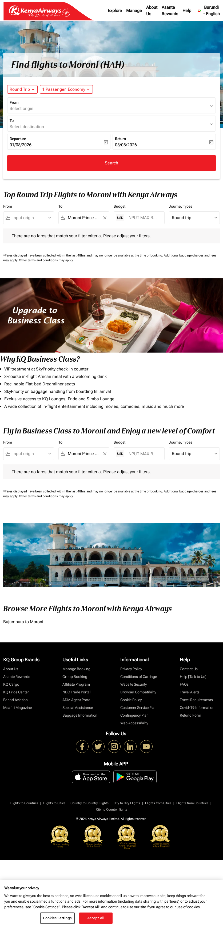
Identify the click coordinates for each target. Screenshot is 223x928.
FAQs (184, 684)
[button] (66, 89)
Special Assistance (77, 707)
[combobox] (31, 218)
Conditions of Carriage (138, 676)
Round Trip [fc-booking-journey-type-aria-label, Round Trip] (20, 89)
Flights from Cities (158, 803)
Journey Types (180, 206)
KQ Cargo (11, 684)
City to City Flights (127, 803)
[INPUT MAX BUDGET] (143, 217)
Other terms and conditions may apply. (46, 260)
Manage (134, 10)
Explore (115, 10)
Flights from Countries (192, 803)
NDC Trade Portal (76, 692)
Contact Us (189, 669)
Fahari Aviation (15, 700)
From (14, 102)
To (12, 121)
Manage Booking (76, 669)
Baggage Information (79, 715)
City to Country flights (111, 809)
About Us (151, 10)
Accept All (95, 917)
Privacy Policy (131, 669)
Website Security (133, 684)
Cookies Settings (57, 917)
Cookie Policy (131, 700)
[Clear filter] (104, 218)
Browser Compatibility (138, 692)
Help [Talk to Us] (193, 676)
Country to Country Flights (89, 803)
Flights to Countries (24, 803)
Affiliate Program (76, 684)
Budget (119, 206)
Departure (18, 139)
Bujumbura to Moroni (23, 621)
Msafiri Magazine (17, 707)
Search (111, 162)
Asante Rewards (170, 10)
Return (120, 139)
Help (186, 10)
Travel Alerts (190, 692)
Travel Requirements (196, 700)
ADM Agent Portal (76, 700)
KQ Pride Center (16, 692)
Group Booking (74, 676)
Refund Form (190, 715)
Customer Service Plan (138, 707)
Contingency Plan (134, 715)
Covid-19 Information (197, 707)
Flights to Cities (54, 803)
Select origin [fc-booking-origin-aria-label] (21, 108)
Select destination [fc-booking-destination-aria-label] (27, 126)
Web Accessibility (134, 723)
